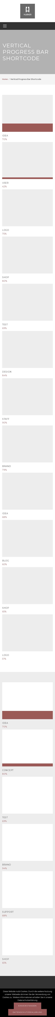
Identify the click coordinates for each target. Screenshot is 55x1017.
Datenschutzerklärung (27, 1012)
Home (5, 79)
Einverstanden (27, 1006)
